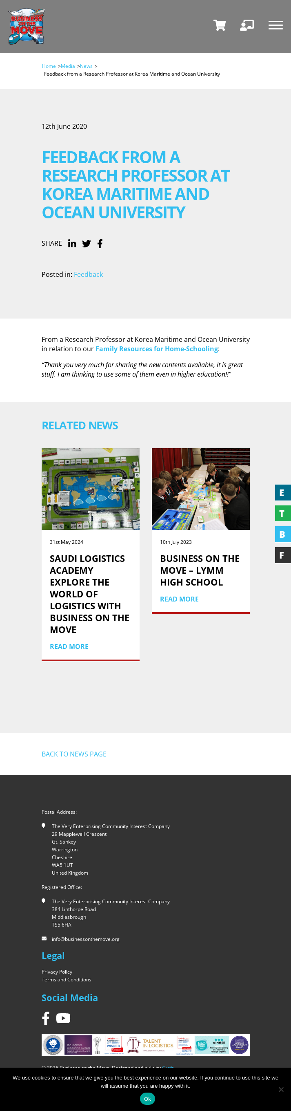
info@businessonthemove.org (86, 939)
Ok (147, 1099)
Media (68, 66)
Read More (69, 646)
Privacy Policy (57, 971)
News (86, 66)
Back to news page (74, 754)
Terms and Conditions (66, 979)
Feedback (88, 274)
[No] (281, 1089)
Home (49, 66)
